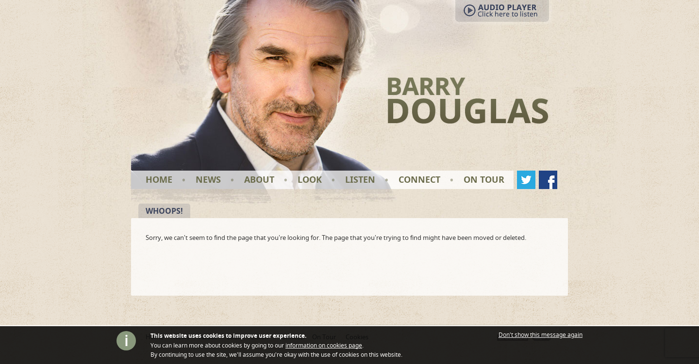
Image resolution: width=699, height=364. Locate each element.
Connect (419, 180)
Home (159, 180)
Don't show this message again (540, 335)
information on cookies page (323, 345)
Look (310, 180)
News (208, 180)
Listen (360, 180)
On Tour (484, 180)
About (259, 180)
